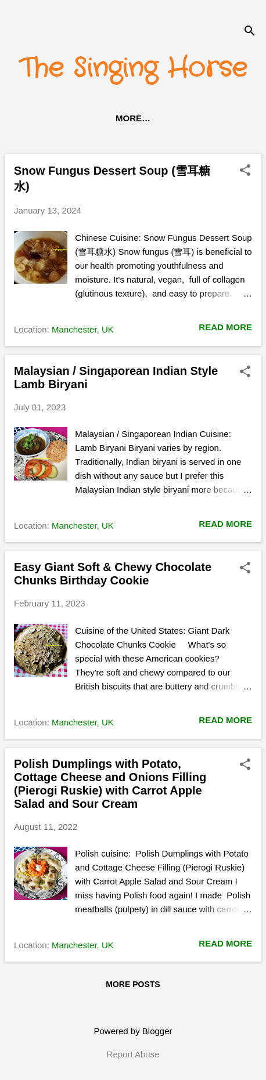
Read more (225, 327)
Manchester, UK (83, 329)
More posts (133, 984)
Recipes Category (99, 118)
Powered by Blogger (133, 1031)
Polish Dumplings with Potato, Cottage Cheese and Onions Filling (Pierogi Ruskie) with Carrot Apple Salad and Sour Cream (110, 783)
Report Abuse (133, 1054)
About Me (188, 118)
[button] (245, 171)
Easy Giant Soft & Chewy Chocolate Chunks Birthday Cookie (112, 574)
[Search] (250, 31)
